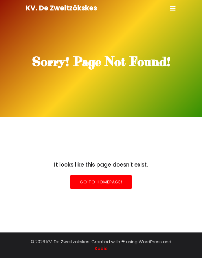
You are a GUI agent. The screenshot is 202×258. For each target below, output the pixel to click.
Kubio (101, 249)
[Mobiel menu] (172, 8)
